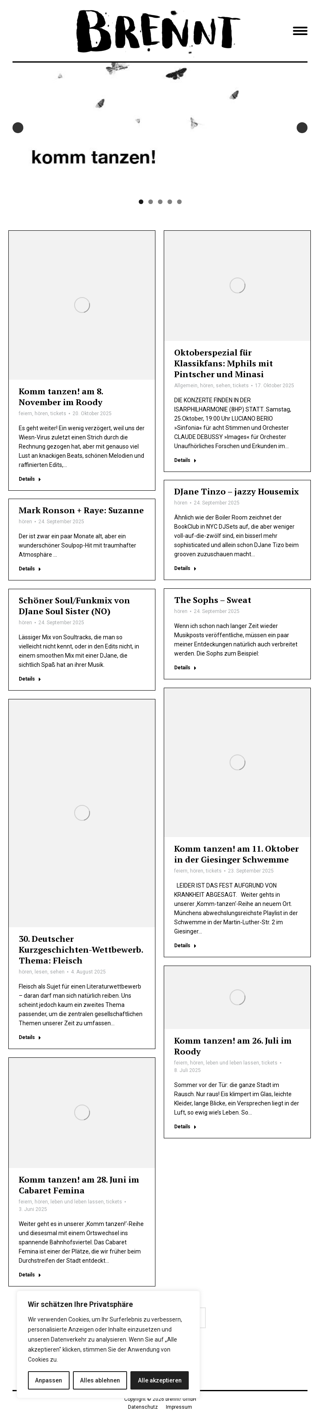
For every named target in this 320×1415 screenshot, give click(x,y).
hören (41, 413)
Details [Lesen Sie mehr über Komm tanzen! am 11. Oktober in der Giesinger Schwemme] (185, 945)
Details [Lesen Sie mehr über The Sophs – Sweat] (185, 668)
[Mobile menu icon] (300, 31)
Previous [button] (17, 127)
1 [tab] (141, 201)
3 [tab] (160, 201)
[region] (108, 1344)
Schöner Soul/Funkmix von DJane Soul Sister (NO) (74, 606)
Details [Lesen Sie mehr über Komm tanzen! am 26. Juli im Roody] (185, 1127)
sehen (223, 385)
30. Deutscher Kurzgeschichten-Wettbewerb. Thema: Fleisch (81, 949)
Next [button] (302, 127)
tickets (58, 413)
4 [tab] (170, 201)
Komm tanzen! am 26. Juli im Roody (233, 1046)
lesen (41, 972)
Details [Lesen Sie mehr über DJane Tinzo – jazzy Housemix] (185, 568)
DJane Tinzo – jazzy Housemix (236, 491)
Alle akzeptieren (160, 1380)
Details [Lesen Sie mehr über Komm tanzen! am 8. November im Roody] (30, 479)
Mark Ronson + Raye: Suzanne (81, 510)
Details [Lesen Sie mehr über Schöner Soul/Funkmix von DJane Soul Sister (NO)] (30, 679)
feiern (25, 413)
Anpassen (48, 1380)
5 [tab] (179, 201)
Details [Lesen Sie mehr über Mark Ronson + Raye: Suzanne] (30, 569)
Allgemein (186, 385)
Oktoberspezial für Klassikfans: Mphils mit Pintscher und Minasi (223, 363)
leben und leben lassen (232, 1063)
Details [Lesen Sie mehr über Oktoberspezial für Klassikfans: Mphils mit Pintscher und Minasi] (185, 460)
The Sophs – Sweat (212, 599)
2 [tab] (150, 201)
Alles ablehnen (100, 1380)
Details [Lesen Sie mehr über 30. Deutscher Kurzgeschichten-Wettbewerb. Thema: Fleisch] (30, 1037)
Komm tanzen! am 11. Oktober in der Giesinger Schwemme (236, 854)
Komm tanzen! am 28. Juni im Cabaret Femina (79, 1185)
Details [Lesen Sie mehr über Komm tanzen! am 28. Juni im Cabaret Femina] (30, 1275)
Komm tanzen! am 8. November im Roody (61, 397)
